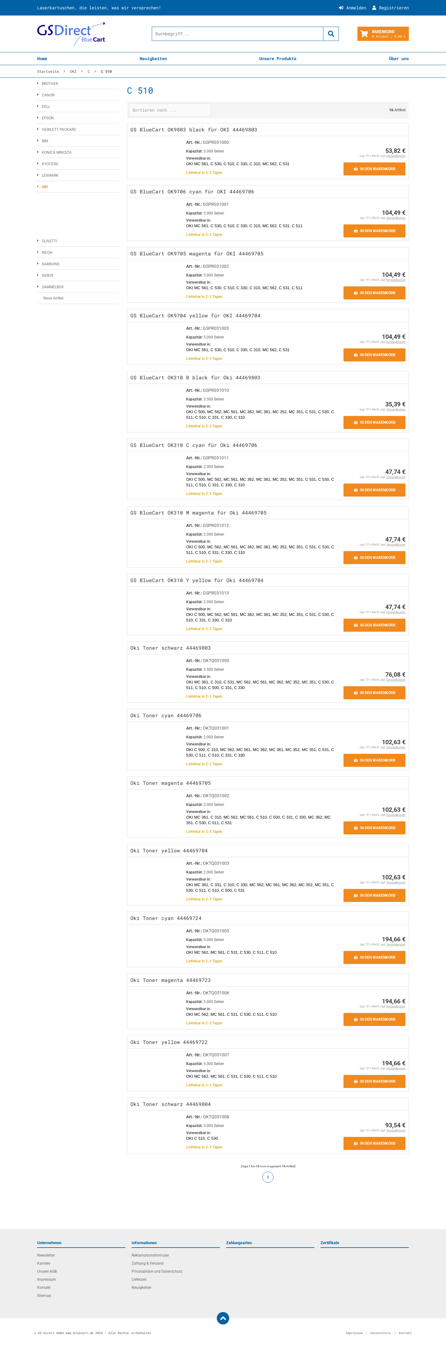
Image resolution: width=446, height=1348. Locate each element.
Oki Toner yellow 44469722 (169, 1042)
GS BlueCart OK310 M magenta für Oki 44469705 (198, 512)
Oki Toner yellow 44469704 (169, 850)
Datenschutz (380, 1333)
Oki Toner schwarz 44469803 (170, 647)
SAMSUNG (50, 264)
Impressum (46, 1279)
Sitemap (44, 1295)
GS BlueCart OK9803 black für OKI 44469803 (193, 129)
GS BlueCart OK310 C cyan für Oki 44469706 (193, 445)
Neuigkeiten (153, 58)
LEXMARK (50, 175)
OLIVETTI (49, 241)
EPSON (48, 118)
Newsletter (46, 1255)
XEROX (48, 275)
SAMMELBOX (53, 287)
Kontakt (43, 1287)
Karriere (43, 1263)
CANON (48, 95)
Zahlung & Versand (148, 1263)
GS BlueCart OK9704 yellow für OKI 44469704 (195, 315)
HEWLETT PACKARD (59, 129)
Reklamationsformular (150, 1255)
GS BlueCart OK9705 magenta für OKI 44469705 (197, 253)
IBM (45, 141)
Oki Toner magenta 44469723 (170, 980)
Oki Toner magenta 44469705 (170, 783)
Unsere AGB (47, 1271)
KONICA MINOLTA (57, 152)
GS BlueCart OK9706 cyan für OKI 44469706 (192, 191)
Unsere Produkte (277, 58)
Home (42, 58)
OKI (45, 187)
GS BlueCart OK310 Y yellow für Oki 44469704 (197, 580)
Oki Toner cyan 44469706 (166, 715)
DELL (46, 106)
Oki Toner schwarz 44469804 (170, 1104)
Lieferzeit (139, 1279)
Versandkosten (395, 155)
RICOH (47, 252)
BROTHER (50, 84)
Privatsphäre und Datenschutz (157, 1271)
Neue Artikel (53, 298)
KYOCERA (50, 164)
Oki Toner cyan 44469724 (166, 918)
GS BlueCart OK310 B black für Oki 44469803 (195, 377)
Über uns (399, 58)
